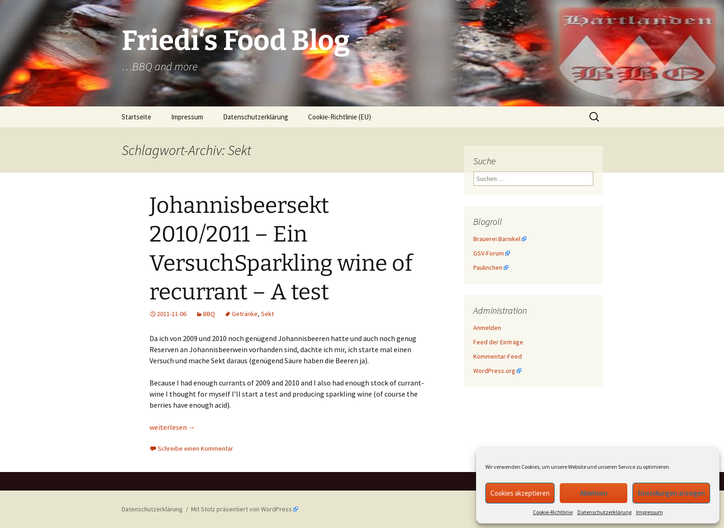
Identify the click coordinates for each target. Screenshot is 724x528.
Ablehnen (593, 493)
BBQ (209, 314)
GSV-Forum (488, 253)
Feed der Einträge (498, 342)
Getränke (245, 314)
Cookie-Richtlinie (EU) (339, 116)
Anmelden (487, 327)
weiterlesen (172, 427)
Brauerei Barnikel (496, 239)
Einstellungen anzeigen (671, 493)
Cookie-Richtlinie (553, 512)
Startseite (136, 116)
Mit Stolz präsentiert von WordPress (241, 509)
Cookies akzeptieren (520, 493)
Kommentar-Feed (497, 356)
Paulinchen (487, 267)
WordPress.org (494, 370)
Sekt (267, 314)
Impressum (649, 512)
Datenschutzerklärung (604, 512)
